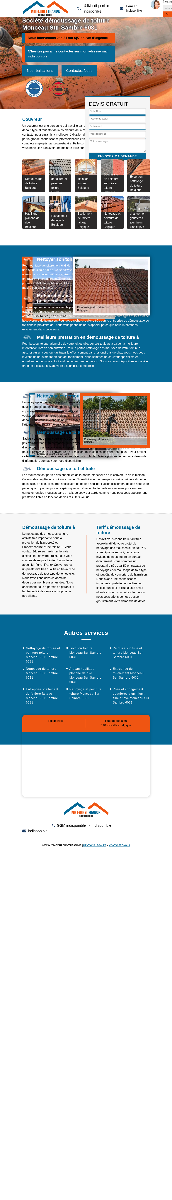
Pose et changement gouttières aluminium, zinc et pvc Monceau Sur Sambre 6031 (131, 696)
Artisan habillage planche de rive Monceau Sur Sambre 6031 (85, 675)
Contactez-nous (119, 845)
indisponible (100, 6)
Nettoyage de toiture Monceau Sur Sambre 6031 (42, 673)
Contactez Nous (79, 71)
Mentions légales (94, 845)
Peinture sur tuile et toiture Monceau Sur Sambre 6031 (128, 653)
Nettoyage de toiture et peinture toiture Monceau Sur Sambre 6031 (43, 655)
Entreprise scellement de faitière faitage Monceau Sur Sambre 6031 (42, 696)
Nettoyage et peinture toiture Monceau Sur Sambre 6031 (85, 694)
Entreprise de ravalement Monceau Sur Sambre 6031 (128, 673)
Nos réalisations (40, 71)
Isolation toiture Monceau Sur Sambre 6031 (85, 653)
